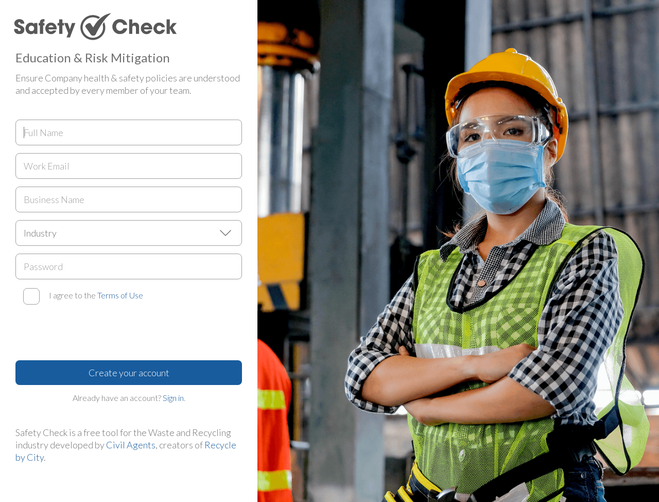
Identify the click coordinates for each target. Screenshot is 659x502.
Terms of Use (120, 295)
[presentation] (93, 332)
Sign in (173, 398)
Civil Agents (130, 444)
